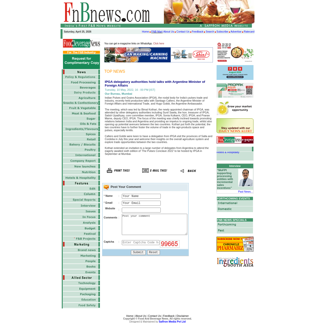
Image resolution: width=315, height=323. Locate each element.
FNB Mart (157, 31)
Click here (158, 43)
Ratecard (249, 31)
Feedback (198, 31)
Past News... (245, 191)
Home (145, 31)
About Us (168, 31)
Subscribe (222, 31)
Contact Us (182, 31)
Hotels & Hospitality (228, 152)
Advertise (236, 31)
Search (210, 31)
